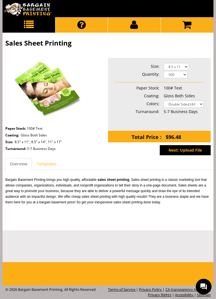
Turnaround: (16, 148)
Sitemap (204, 294)
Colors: (153, 103)
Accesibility (184, 294)
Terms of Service (122, 289)
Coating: (151, 95)
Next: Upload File (185, 150)
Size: (155, 66)
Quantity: (150, 74)
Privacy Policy (151, 289)
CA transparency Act (182, 289)
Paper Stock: (147, 88)
